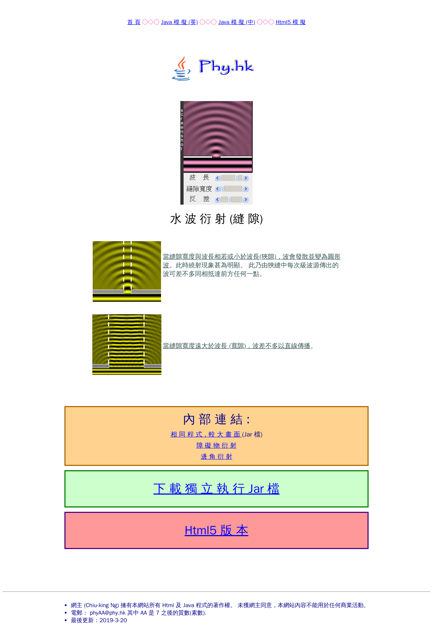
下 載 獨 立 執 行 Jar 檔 (216, 488)
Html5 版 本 (216, 530)
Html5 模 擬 (291, 22)
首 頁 (134, 22)
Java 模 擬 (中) (236, 22)
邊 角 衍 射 (216, 457)
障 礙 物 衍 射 (216, 445)
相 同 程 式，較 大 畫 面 (206, 434)
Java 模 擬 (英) (179, 22)
